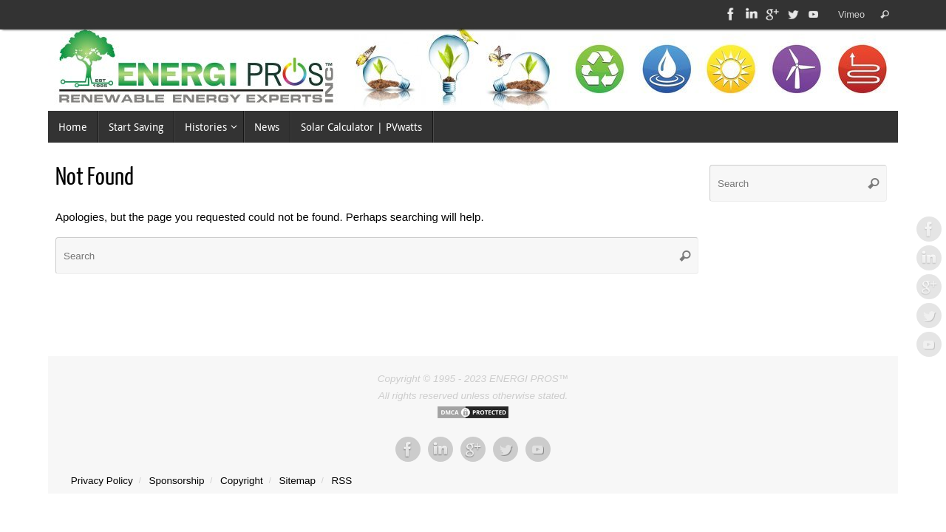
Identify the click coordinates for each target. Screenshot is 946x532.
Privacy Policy (102, 480)
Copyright (241, 480)
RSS (342, 480)
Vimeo (851, 14)
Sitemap (297, 480)
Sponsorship (176, 480)
